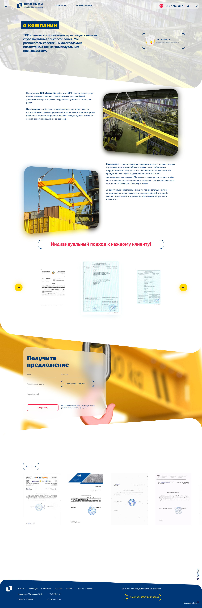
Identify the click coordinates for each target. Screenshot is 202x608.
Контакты (70, 589)
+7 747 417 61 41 (179, 6)
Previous (17, 287)
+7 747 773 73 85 (54, 599)
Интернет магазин (84, 5)
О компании (46, 589)
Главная (21, 589)
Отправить (43, 407)
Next (185, 287)
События (58, 589)
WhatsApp (198, 573)
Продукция (33, 589)
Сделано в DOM (190, 604)
